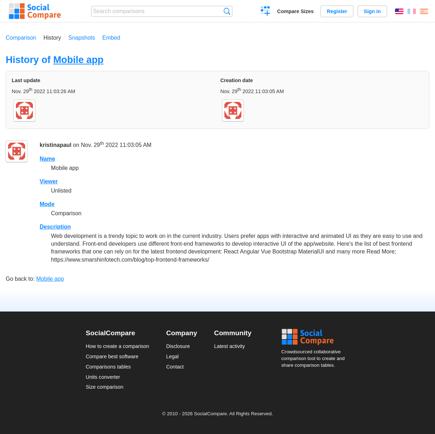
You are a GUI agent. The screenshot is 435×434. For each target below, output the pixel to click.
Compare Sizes (295, 11)
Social (315, 337)
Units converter (103, 377)
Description (55, 227)
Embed (111, 38)
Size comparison (104, 387)
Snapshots (81, 38)
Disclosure (178, 346)
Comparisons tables (108, 367)
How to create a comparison (117, 346)
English (399, 11)
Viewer (49, 181)
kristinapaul (55, 145)
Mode (47, 204)
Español (424, 11)
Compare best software (112, 356)
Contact (175, 367)
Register (337, 11)
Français (411, 11)
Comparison (21, 38)
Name (47, 159)
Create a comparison (265, 12)
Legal (172, 356)
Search (227, 11)
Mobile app (78, 59)
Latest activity (229, 346)
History (52, 38)
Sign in (372, 11)
